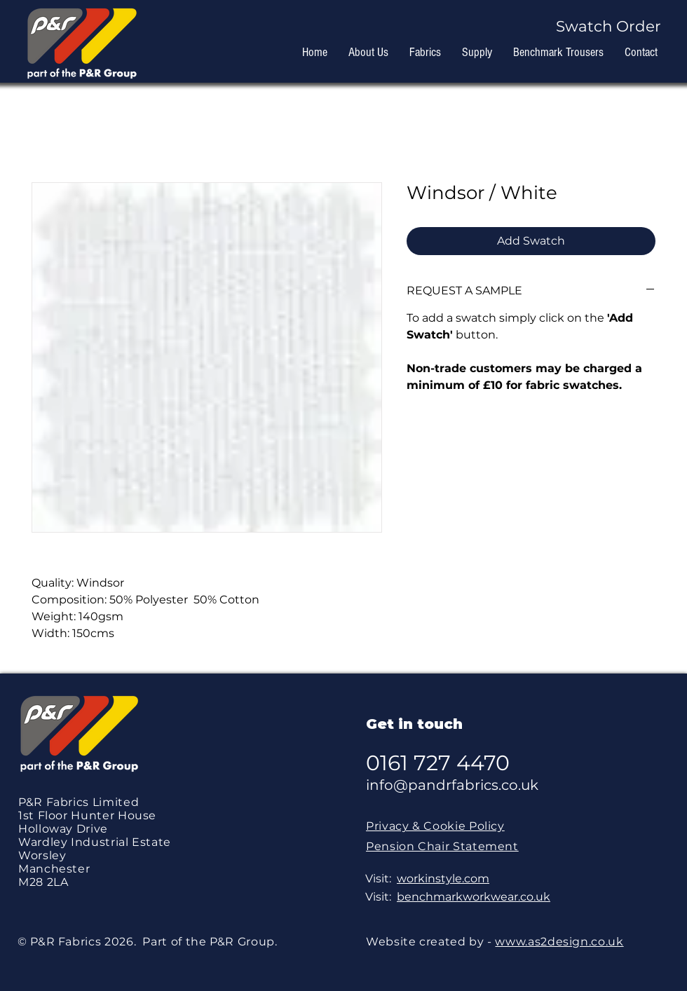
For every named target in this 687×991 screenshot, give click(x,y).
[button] (615, 26)
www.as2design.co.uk (559, 941)
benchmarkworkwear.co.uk (473, 896)
